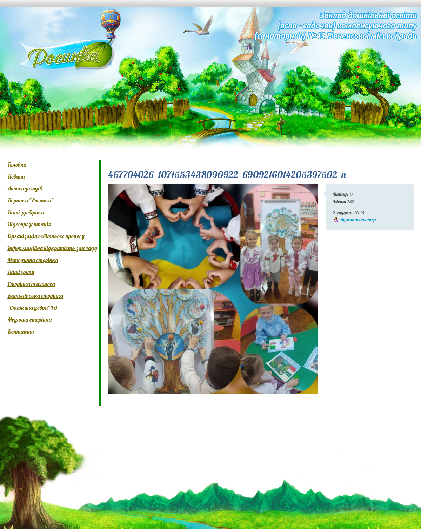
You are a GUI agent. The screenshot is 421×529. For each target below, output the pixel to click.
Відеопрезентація (29, 224)
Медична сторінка (29, 319)
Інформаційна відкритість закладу (52, 248)
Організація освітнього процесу (46, 236)
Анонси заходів (24, 188)
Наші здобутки (25, 212)
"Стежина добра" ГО (32, 307)
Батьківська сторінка (35, 295)
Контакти (20, 331)
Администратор (358, 219)
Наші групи (20, 271)
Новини (16, 176)
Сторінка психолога (31, 283)
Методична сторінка (32, 259)
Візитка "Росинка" (30, 200)
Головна (16, 164)
